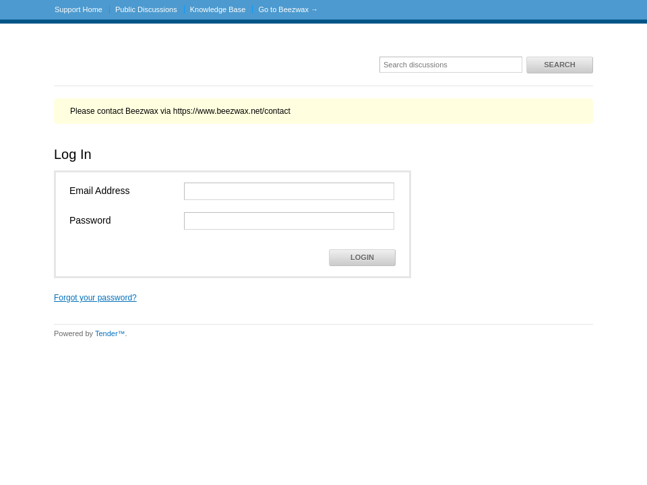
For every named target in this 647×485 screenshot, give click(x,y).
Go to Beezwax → (288, 9)
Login (362, 257)
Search (559, 65)
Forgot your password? (95, 297)
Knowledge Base (218, 9)
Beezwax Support (114, 58)
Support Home (78, 9)
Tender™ (110, 333)
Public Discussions (146, 9)
